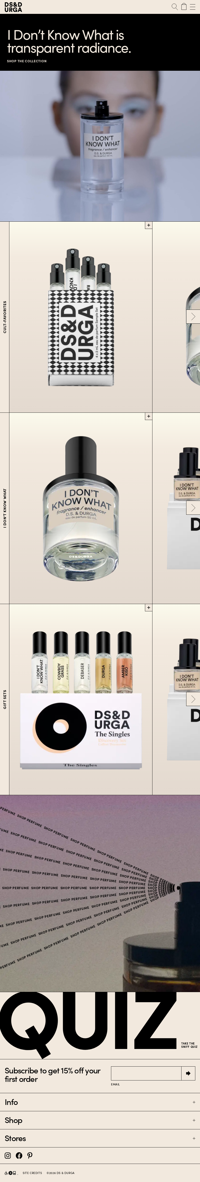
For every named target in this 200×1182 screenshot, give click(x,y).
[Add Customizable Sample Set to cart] (148, 225)
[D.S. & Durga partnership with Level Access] (11, 1173)
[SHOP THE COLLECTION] (100, 146)
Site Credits (32, 1173)
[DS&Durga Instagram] (8, 1155)
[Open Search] (175, 7)
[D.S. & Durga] (36, 7)
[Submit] (188, 1073)
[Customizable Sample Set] (80, 317)
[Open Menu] (191, 7)
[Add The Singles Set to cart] (148, 607)
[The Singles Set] (80, 699)
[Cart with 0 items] (184, 7)
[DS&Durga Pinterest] (30, 1155)
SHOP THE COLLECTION (27, 61)
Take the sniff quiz (189, 1045)
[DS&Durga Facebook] (19, 1155)
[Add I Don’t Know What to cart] (148, 416)
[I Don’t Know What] (80, 508)
